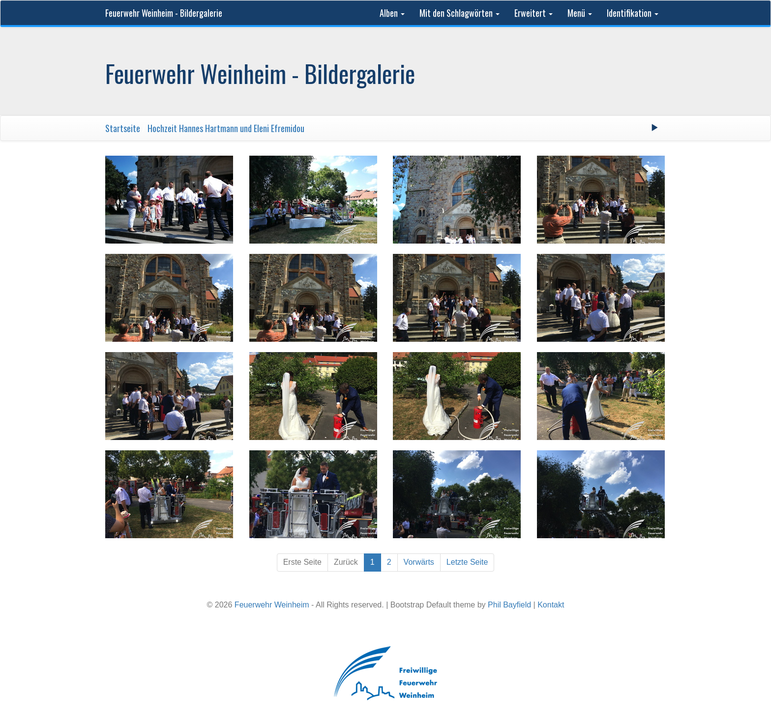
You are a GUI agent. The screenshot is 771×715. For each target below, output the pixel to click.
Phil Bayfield (509, 605)
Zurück (346, 562)
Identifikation (632, 12)
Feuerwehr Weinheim (272, 605)
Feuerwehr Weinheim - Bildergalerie (163, 12)
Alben (392, 12)
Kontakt (550, 605)
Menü (579, 12)
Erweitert (533, 12)
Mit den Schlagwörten (459, 12)
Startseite (122, 128)
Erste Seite (302, 562)
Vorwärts (419, 562)
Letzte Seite (467, 562)
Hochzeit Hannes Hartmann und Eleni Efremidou (226, 128)
